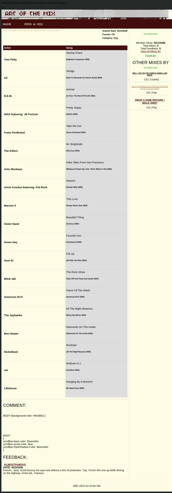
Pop (116, 38)
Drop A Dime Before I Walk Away (150, 101)
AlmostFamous (15, 464)
